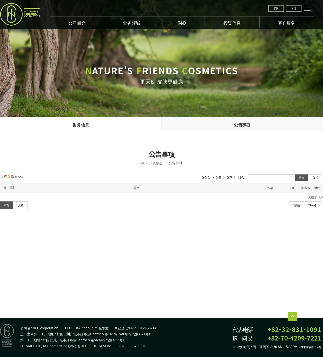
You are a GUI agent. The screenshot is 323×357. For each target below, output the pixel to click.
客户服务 (286, 23)
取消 (315, 177)
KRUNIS (143, 345)
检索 (301, 177)
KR (276, 8)
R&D (182, 23)
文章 (21, 205)
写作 (7, 205)
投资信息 (156, 162)
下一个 (314, 205)
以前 (296, 205)
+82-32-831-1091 (294, 329)
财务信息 (81, 125)
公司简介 (77, 23)
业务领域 (131, 23)
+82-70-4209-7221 (294, 338)
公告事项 (242, 125)
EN (294, 8)
